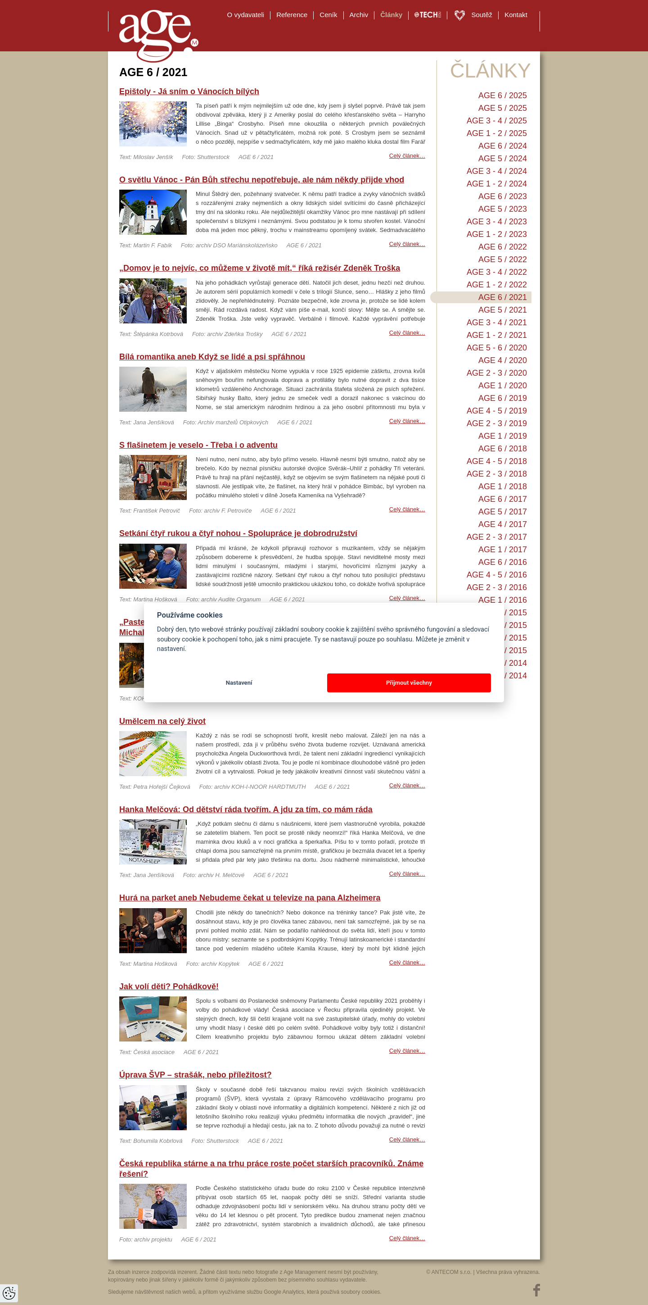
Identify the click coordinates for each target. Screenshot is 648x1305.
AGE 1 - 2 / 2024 (497, 183)
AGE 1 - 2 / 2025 (497, 133)
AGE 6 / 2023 (502, 196)
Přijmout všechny (409, 682)
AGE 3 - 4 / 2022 (497, 272)
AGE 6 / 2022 (502, 246)
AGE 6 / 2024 (502, 145)
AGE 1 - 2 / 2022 (497, 284)
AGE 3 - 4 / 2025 (497, 120)
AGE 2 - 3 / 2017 (497, 536)
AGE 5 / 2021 (502, 309)
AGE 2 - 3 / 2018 (497, 473)
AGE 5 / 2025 (502, 108)
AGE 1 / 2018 (502, 486)
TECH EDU (428, 15)
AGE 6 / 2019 (502, 398)
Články (391, 14)
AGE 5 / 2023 (502, 209)
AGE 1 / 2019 (502, 436)
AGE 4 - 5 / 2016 (497, 574)
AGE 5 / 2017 (502, 511)
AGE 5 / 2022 (502, 259)
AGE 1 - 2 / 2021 (497, 335)
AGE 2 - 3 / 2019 (497, 423)
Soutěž (481, 14)
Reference (291, 14)
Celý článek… (407, 156)
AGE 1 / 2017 (502, 549)
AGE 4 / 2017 (502, 524)
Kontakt (515, 14)
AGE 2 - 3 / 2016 (497, 587)
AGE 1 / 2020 (502, 385)
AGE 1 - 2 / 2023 (497, 234)
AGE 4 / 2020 (502, 360)
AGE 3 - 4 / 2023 (497, 221)
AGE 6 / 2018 (502, 448)
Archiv (359, 14)
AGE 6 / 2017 (502, 499)
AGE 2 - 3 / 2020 (497, 372)
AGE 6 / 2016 (502, 562)
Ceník (328, 14)
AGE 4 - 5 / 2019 (497, 410)
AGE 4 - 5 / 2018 (497, 461)
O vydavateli (246, 14)
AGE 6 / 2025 (502, 95)
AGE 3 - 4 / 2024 (497, 171)
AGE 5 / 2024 (502, 158)
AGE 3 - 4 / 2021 (497, 322)
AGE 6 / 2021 (502, 297)
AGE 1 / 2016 (502, 600)
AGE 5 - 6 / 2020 (497, 347)
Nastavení (239, 682)
